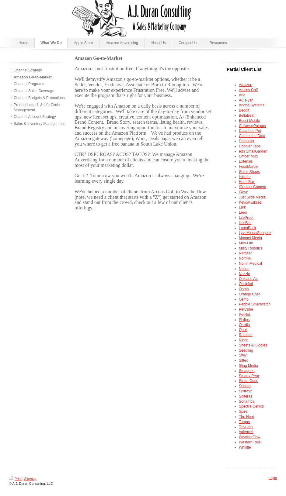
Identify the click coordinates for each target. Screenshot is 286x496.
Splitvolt (245, 391)
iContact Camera (252, 187)
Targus (244, 422)
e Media (252, 197)
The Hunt (246, 417)
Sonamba (246, 401)
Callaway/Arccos (252, 126)
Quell (243, 330)
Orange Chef (249, 294)
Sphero (245, 386)
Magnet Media (250, 238)
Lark (242, 207)
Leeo (243, 212)
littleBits (245, 223)
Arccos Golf (248, 90)
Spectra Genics (251, 406)
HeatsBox (247, 182)
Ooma (244, 289)
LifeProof (246, 217)
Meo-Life (246, 243)
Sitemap (30, 478)
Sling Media (248, 365)
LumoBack (247, 228)
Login (273, 478)
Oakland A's (248, 279)
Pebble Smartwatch (254, 304)
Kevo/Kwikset (250, 202)
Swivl (243, 355)
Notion (244, 269)
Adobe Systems (251, 105)
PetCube (246, 309)
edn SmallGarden (253, 151)
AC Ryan (246, 100)
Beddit (244, 110)
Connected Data (252, 136)
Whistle (245, 447)
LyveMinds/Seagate (255, 233)
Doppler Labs (249, 146)
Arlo (242, 95)
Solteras (245, 396)
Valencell (246, 432)
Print (15, 478)
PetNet (244, 314)
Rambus (246, 335)
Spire (243, 411)
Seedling (246, 350)
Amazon (245, 85)
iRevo (243, 192)
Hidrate (245, 177)
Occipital (246, 284)
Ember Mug (248, 156)
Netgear (245, 253)
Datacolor (246, 141)
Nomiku (245, 258)
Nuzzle (244, 274)
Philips (244, 320)
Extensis (246, 161)
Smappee (246, 371)
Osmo (244, 299)
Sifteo (243, 360)
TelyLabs (246, 427)
